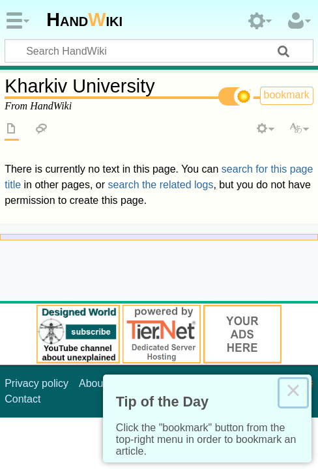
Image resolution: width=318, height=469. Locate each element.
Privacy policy (36, 383)
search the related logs (161, 184)
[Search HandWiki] (159, 51)
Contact (22, 399)
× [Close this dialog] (293, 392)
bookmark (287, 94)
